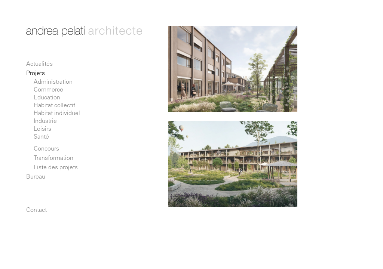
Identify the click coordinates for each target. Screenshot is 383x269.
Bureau (35, 176)
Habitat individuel (57, 113)
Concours (46, 148)
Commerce (48, 89)
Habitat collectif (54, 105)
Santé (41, 136)
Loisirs (42, 128)
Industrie (45, 120)
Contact (36, 209)
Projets (35, 73)
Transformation (53, 157)
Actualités (39, 63)
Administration (53, 81)
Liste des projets (56, 167)
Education (47, 97)
